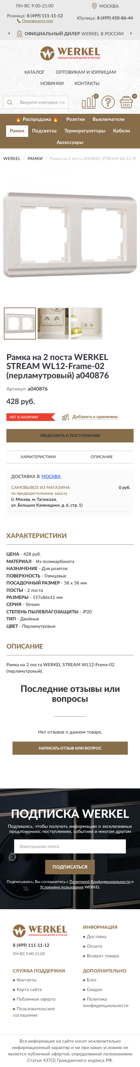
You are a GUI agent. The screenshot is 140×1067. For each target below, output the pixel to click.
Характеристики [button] (38, 457)
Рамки (17, 131)
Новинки (52, 83)
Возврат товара (103, 956)
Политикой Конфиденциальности (100, 882)
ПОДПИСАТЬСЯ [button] (70, 867)
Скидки (94, 989)
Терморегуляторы (84, 131)
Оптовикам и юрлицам (86, 72)
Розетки (75, 119)
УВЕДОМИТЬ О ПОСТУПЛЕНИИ (70, 436)
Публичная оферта (36, 999)
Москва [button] (51, 477)
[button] (35, 20)
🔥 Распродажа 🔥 (37, 119)
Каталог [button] (34, 72)
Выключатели (109, 119)
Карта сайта (29, 989)
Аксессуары (70, 142)
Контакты (87, 83)
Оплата (94, 946)
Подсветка (44, 131)
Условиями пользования (62, 887)
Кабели (121, 131)
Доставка (96, 937)
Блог (92, 980)
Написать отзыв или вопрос (70, 748)
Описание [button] (102, 457)
